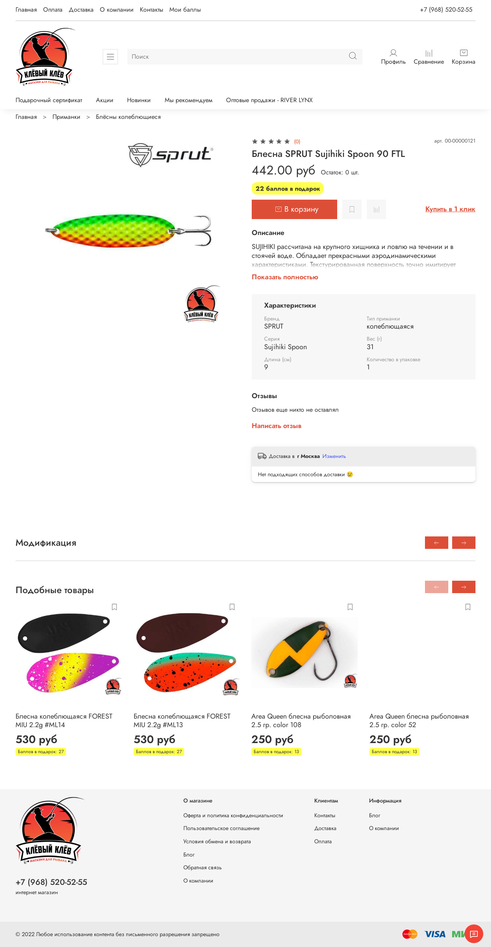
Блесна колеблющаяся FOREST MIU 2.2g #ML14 (64, 720)
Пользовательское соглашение (221, 828)
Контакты (151, 9)
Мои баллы (185, 9)
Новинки (139, 100)
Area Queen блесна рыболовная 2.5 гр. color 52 (419, 720)
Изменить (334, 456)
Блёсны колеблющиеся (128, 116)
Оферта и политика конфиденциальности (233, 815)
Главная (26, 9)
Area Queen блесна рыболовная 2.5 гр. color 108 (301, 720)
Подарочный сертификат (49, 100)
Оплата (53, 9)
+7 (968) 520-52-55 (446, 9)
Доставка (81, 9)
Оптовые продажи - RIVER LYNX (269, 100)
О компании (117, 9)
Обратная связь (202, 867)
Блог (189, 854)
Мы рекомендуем (188, 100)
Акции (104, 100)
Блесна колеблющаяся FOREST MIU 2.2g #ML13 (182, 720)
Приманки (66, 116)
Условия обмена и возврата (217, 841)
